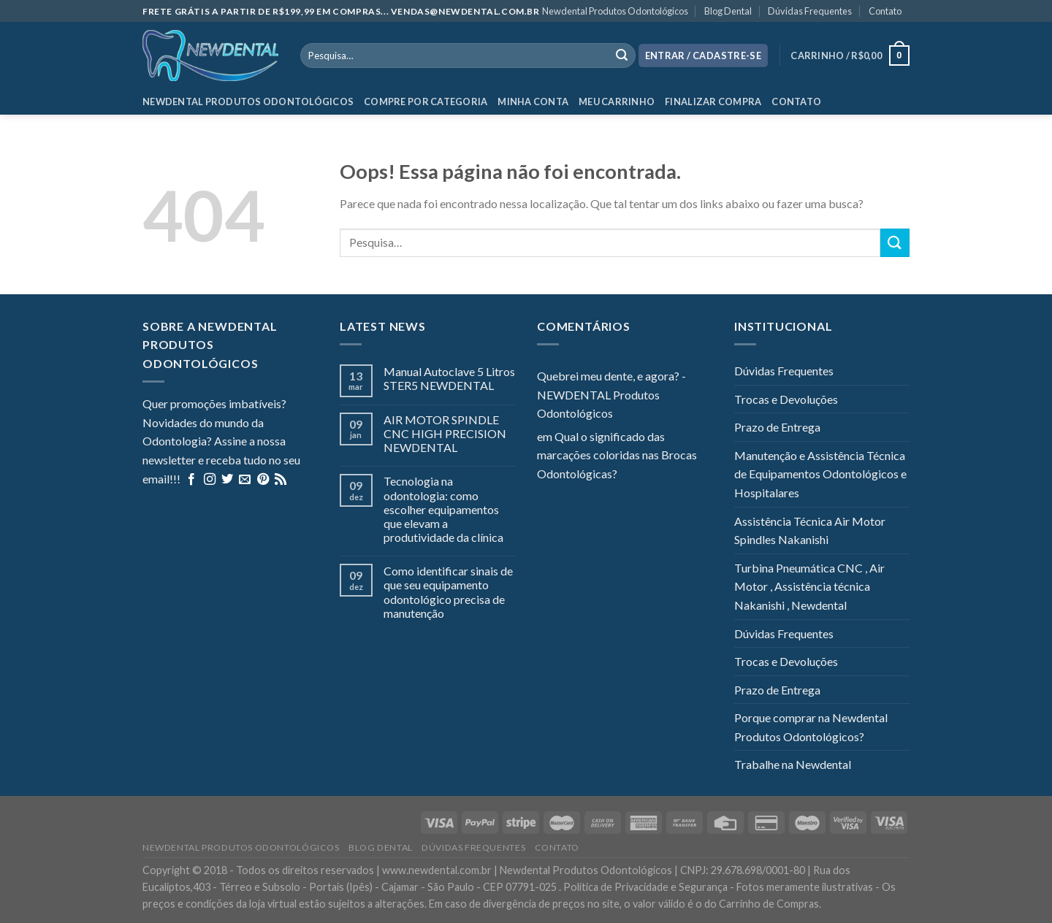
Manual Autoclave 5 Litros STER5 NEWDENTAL (449, 378)
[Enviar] (895, 243)
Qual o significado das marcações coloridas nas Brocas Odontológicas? (617, 454)
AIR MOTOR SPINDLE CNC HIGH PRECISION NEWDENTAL (445, 433)
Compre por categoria (425, 101)
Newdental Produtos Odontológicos (615, 11)
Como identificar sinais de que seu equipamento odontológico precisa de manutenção (448, 592)
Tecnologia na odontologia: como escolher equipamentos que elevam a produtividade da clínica (443, 509)
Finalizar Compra (713, 101)
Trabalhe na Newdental (792, 764)
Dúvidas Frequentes (810, 11)
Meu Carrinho (617, 101)
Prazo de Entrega (777, 427)
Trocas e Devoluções (786, 399)
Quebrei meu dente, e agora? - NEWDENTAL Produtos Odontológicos (611, 394)
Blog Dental (728, 11)
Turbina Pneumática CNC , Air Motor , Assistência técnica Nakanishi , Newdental (809, 586)
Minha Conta (533, 101)
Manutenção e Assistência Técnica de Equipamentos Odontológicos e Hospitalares (820, 473)
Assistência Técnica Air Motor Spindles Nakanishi (809, 530)
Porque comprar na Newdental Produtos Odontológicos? (811, 727)
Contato (885, 11)
